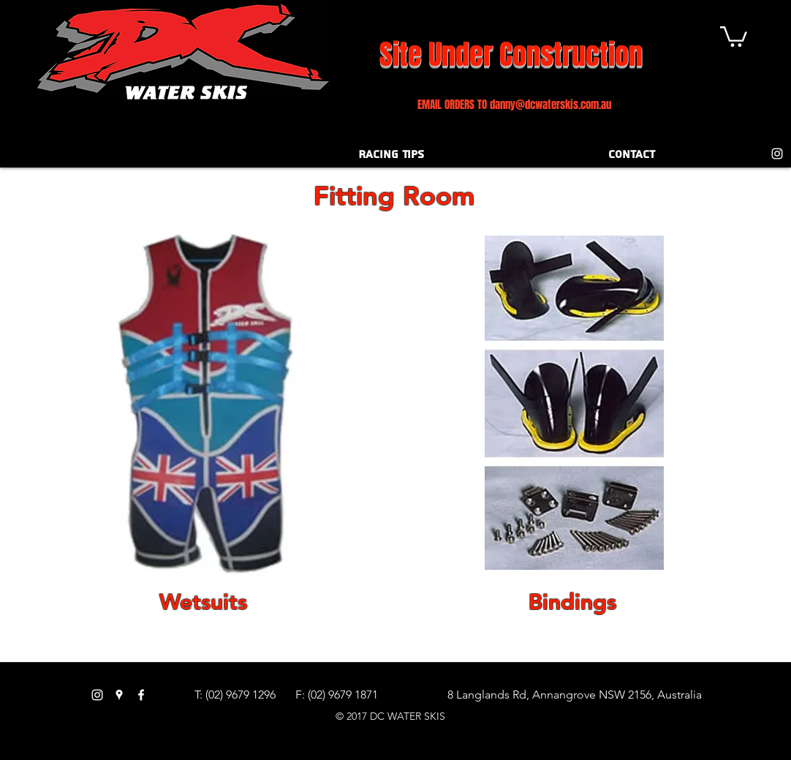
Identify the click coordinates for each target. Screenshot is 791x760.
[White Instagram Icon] (777, 153)
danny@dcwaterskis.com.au (550, 105)
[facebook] (141, 695)
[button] (733, 35)
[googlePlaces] (119, 695)
